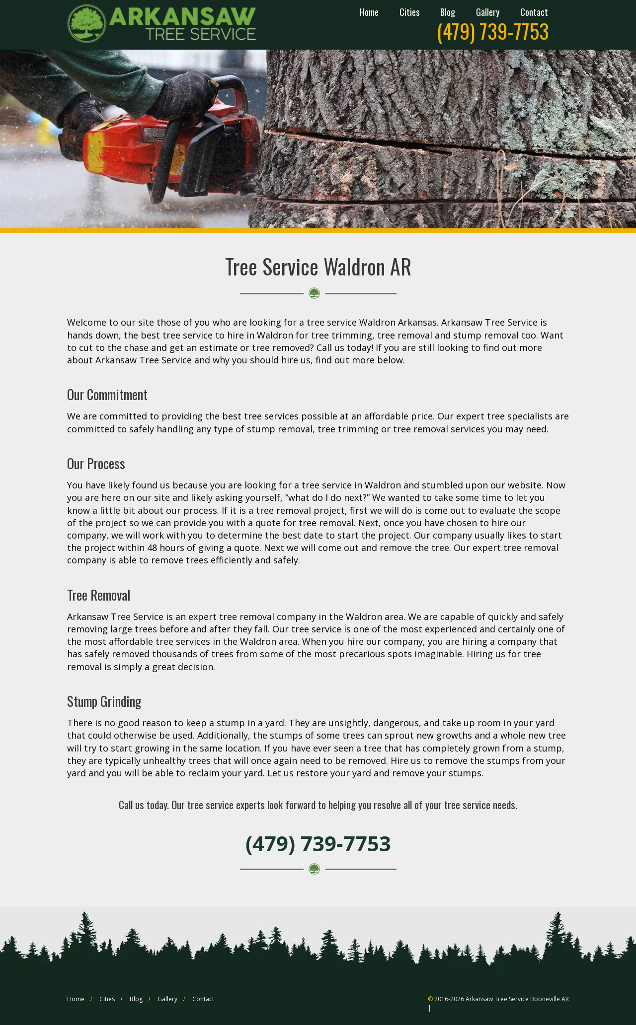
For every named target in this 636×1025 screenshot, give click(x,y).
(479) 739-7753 (493, 31)
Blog (447, 13)
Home (369, 13)
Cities (409, 13)
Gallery (487, 13)
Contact (534, 13)
